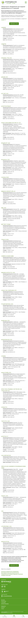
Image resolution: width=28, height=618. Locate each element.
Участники (14, 616)
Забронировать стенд (14, 23)
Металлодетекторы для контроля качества (10, 572)
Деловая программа (5, 603)
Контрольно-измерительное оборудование (10, 571)
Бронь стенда (5, 616)
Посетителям (3, 601)
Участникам (3, 602)
